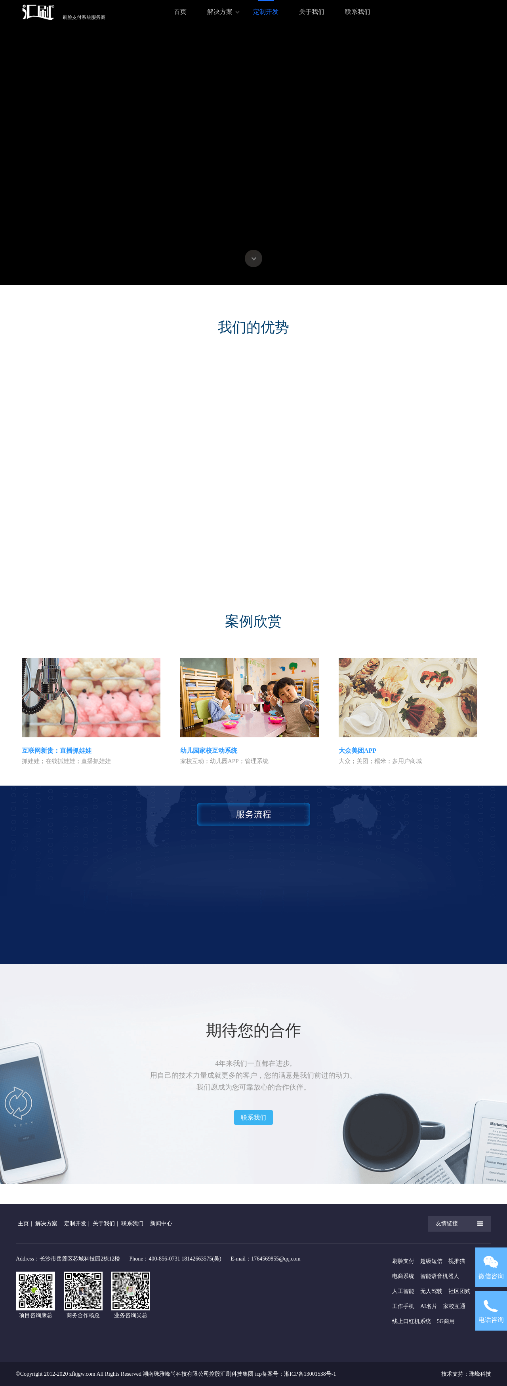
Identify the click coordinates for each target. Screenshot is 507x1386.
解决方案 (220, 11)
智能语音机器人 (439, 1276)
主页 (23, 1224)
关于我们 (311, 11)
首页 (180, 11)
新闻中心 (161, 1224)
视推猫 (456, 1261)
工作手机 (403, 1306)
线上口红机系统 (411, 1321)
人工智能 (403, 1291)
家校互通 (454, 1306)
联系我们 (357, 11)
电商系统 (403, 1276)
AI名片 (428, 1306)
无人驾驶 (431, 1291)
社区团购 (459, 1291)
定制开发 (265, 11)
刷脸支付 (403, 1261)
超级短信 (431, 1261)
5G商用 (446, 1321)
